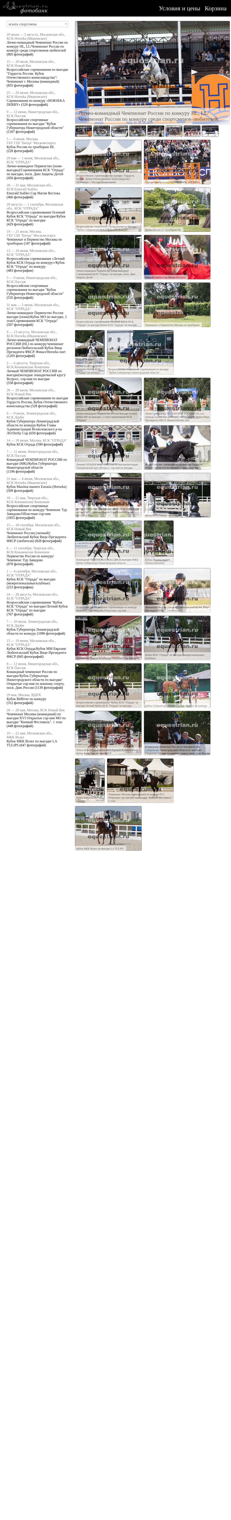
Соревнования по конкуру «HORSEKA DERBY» (172, 182)
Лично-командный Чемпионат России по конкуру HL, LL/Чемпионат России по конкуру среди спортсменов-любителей (37, 46)
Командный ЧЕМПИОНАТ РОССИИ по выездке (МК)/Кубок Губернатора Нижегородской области (37, 463)
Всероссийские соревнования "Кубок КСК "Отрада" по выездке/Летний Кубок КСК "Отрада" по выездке (37, 606)
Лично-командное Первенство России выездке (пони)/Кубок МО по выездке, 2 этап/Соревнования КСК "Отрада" (37, 317)
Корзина (216, 8)
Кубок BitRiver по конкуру (26, 699)
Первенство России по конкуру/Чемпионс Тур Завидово (30, 558)
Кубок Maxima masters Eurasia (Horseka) (36, 487)
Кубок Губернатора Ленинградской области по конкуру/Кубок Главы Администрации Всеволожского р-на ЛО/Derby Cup (34, 427)
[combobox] (37, 24)
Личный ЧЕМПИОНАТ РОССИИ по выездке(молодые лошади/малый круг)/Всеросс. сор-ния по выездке (36, 375)
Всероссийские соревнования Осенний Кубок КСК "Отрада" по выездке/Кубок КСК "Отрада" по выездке (36, 216)
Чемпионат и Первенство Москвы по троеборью (172, 325)
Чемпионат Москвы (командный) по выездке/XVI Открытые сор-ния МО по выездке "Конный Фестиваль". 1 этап (36, 718)
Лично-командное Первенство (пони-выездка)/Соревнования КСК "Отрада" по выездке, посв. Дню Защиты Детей (36, 170)
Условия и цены (179, 8)
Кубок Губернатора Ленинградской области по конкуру (33, 631)
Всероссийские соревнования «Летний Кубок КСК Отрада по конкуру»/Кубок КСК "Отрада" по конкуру (36, 262)
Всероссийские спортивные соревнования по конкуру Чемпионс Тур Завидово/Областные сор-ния (37, 510)
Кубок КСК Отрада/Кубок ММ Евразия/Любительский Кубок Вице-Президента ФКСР (36, 652)
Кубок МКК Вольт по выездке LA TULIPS (100, 848)
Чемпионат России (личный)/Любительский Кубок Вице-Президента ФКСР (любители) (36, 537)
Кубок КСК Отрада (21, 444)
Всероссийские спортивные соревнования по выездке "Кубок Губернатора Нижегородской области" (35, 124)
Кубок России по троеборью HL (30, 147)
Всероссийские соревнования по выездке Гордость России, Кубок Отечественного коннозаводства (37, 402)
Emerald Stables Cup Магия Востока (33, 193)
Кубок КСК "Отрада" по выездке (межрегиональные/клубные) (31, 581)
